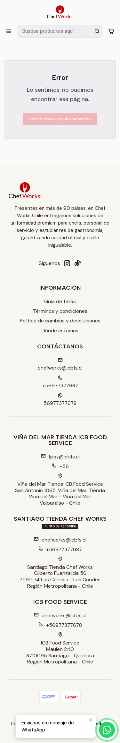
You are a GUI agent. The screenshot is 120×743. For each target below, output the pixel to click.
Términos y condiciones (60, 311)
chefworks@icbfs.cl (60, 539)
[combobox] (60, 31)
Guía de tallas (60, 301)
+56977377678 (60, 625)
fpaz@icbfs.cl (60, 456)
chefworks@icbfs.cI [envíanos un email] (60, 365)
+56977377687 (60, 549)
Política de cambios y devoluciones (60, 320)
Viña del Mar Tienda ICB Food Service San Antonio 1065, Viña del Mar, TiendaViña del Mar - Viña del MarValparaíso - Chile (60, 490)
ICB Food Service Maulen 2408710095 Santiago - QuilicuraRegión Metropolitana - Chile (60, 648)
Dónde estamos (60, 330)
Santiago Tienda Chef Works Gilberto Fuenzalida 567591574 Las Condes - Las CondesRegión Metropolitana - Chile (60, 573)
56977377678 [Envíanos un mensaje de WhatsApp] (60, 400)
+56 (60, 466)
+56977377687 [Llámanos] (60, 382)
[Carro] (111, 31)
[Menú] (8, 31)
